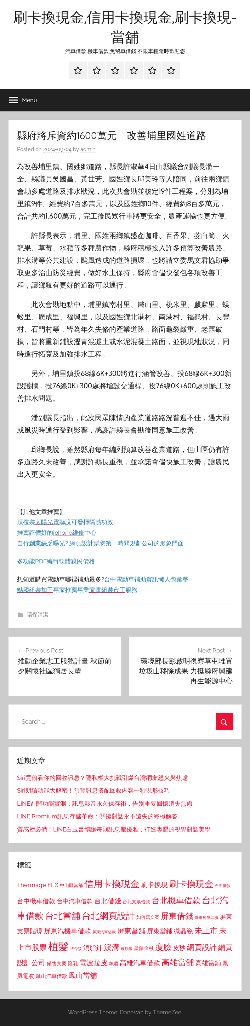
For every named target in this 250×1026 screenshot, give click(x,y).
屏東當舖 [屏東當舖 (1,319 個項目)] (131, 931)
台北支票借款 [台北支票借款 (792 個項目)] (136, 901)
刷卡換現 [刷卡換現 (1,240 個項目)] (154, 884)
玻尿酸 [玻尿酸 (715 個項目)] (126, 948)
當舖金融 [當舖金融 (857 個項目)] (144, 948)
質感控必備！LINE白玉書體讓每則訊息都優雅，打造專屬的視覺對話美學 (114, 829)
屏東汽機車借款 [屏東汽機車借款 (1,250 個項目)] (67, 931)
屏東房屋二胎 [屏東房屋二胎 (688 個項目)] (206, 917)
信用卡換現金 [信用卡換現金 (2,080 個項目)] (112, 883)
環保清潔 (37, 614)
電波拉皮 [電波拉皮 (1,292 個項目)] (93, 963)
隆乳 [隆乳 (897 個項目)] (73, 963)
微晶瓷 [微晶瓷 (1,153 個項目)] (183, 931)
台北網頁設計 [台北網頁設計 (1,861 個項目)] (108, 916)
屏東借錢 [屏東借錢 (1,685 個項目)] (177, 916)
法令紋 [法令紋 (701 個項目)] (76, 948)
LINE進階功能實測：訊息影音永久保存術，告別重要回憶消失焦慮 (105, 803)
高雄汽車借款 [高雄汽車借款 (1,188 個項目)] (140, 963)
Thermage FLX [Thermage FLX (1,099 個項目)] (37, 884)
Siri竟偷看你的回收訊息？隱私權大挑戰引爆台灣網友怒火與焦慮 (102, 777)
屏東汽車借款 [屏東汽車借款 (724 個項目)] (104, 931)
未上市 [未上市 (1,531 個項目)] (206, 930)
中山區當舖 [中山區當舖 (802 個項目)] (71, 885)
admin (88, 149)
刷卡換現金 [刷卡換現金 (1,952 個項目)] (191, 884)
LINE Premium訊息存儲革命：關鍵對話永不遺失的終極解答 (97, 816)
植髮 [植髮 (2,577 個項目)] (58, 946)
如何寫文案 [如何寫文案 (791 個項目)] (147, 917)
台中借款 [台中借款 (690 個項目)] (223, 885)
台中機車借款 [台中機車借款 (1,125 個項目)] (36, 901)
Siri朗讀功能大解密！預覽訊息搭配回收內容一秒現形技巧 (93, 790)
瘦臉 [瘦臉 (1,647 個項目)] (163, 947)
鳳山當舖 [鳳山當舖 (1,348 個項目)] (83, 975)
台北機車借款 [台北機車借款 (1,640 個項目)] (176, 900)
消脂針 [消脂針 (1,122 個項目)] (92, 947)
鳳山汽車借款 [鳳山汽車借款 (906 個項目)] (51, 976)
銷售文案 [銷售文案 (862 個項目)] (57, 963)
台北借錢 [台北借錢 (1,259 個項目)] (107, 901)
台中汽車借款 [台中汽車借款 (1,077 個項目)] (75, 901)
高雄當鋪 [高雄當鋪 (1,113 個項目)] (208, 963)
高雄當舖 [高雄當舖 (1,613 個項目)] (177, 962)
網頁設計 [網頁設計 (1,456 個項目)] (202, 947)
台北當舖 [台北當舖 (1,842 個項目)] (62, 916)
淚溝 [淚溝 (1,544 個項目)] (111, 947)
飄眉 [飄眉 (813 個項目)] (113, 963)
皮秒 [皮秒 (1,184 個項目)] (179, 947)
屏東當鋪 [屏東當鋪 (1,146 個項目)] (159, 931)
